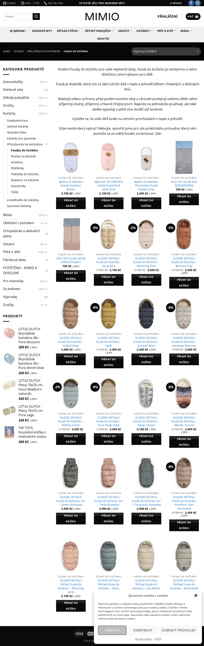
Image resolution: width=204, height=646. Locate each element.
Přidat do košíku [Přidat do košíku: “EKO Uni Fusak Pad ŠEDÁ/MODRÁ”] (184, 199)
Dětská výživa (69, 31)
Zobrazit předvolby (178, 630)
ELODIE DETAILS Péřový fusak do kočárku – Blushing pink (71, 586)
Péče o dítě (166, 31)
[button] (196, 595)
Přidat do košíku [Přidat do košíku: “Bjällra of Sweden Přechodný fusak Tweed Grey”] (146, 203)
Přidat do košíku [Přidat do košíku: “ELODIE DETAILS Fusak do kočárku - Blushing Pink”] (146, 279)
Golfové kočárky (17, 126)
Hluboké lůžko (16, 132)
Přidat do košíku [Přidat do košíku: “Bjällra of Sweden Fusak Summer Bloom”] (71, 203)
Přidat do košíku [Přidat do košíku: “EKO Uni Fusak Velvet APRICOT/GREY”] (71, 276)
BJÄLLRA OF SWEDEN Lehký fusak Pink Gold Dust (109, 185)
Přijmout (112, 630)
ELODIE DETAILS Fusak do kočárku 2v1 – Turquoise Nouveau (146, 501)
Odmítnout (142, 630)
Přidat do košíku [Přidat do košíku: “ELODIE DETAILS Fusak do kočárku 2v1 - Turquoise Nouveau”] (146, 518)
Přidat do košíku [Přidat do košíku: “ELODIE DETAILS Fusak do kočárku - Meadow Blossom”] (184, 359)
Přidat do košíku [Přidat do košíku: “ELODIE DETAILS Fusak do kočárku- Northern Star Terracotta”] (184, 525)
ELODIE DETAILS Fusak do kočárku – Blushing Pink (146, 262)
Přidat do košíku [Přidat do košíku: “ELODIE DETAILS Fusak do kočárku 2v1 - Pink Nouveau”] (108, 518)
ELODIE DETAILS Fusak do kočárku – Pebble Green (71, 421)
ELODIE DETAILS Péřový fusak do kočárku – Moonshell (184, 584)
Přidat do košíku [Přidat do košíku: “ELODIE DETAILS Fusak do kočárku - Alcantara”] (108, 279)
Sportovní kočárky (19, 206)
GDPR (157, 639)
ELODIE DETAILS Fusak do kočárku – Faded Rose (71, 341)
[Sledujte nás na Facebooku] (191, 3)
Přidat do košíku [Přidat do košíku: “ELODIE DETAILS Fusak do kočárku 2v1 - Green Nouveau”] (71, 518)
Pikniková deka (14, 260)
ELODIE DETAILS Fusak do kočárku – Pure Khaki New (109, 421)
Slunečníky (18, 186)
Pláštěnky (17, 168)
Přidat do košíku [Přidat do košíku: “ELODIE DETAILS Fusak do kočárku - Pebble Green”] (71, 439)
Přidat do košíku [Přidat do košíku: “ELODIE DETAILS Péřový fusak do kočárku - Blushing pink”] (71, 605)
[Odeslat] (36, 16)
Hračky (125, 31)
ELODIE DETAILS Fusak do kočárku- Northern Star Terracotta (184, 502)
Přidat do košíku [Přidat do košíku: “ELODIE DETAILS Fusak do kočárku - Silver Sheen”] (146, 439)
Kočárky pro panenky (21, 138)
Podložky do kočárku (25, 174)
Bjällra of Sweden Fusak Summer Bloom (71, 185)
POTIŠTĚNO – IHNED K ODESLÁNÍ (20, 270)
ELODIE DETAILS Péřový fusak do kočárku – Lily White (146, 584)
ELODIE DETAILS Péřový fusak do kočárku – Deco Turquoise (109, 586)
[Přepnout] (46, 81)
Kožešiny (17, 162)
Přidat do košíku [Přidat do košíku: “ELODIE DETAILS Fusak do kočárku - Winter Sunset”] (184, 442)
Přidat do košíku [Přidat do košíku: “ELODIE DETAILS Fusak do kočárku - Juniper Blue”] (146, 359)
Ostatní (103, 38)
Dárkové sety (42, 31)
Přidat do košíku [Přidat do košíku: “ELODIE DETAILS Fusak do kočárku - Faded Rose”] (71, 359)
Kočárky (144, 31)
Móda (186, 31)
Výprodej (10, 297)
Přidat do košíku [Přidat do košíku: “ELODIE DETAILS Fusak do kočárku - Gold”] (108, 362)
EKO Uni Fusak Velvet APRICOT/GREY (70, 260)
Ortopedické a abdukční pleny (21, 233)
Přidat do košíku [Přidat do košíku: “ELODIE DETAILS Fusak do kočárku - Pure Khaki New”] (108, 439)
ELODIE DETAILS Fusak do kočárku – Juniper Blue (146, 341)
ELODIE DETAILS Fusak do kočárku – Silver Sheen (146, 421)
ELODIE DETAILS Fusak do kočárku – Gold (109, 341)
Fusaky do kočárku (24, 150)
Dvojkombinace (17, 120)
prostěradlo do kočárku (23, 200)
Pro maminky (13, 281)
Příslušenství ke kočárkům (43, 51)
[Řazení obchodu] (166, 51)
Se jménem (19, 31)
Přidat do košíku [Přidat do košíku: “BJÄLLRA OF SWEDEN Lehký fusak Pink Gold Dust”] (108, 203)
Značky (8, 305)
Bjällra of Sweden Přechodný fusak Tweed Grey (146, 185)
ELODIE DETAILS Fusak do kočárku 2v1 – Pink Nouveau (108, 501)
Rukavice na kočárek (25, 180)
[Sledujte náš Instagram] (198, 3)
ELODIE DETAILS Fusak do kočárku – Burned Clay (184, 262)
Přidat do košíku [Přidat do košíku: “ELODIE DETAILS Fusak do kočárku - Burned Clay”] (184, 282)
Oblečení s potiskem (18, 223)
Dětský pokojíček (99, 31)
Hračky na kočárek (23, 156)
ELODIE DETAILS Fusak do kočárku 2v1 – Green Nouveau (70, 501)
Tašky (14, 192)
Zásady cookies (143, 639)
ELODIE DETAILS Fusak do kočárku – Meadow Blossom (184, 341)
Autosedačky (13, 81)
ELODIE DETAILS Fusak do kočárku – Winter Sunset (184, 421)
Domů (6, 51)
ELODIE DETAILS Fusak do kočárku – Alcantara (109, 262)
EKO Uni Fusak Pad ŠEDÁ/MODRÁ (184, 184)
